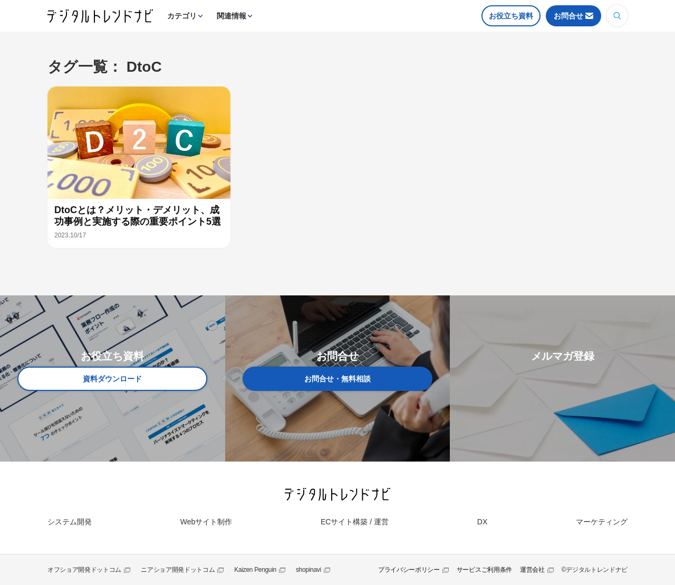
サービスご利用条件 (484, 569)
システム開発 (69, 521)
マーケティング (602, 521)
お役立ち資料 (511, 16)
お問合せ (568, 16)
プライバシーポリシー (409, 569)
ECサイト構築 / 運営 (355, 521)
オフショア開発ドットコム (84, 569)
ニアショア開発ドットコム (178, 569)
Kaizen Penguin (255, 569)
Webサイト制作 (206, 521)
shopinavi (308, 569)
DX (482, 521)
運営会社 (532, 569)
